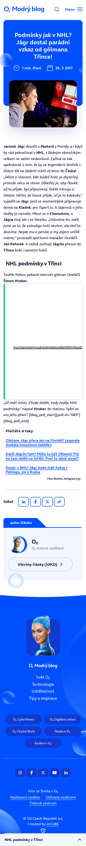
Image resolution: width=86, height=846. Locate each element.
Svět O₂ (13, 43)
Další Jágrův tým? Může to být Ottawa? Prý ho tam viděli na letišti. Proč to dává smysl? (42, 456)
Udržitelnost (43, 691)
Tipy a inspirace (43, 698)
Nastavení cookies (25, 797)
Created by (43, 828)
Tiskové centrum (43, 803)
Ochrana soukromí (61, 797)
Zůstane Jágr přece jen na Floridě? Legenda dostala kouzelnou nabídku (43, 442)
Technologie (17, 58)
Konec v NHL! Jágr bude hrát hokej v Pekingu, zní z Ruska (36, 469)
